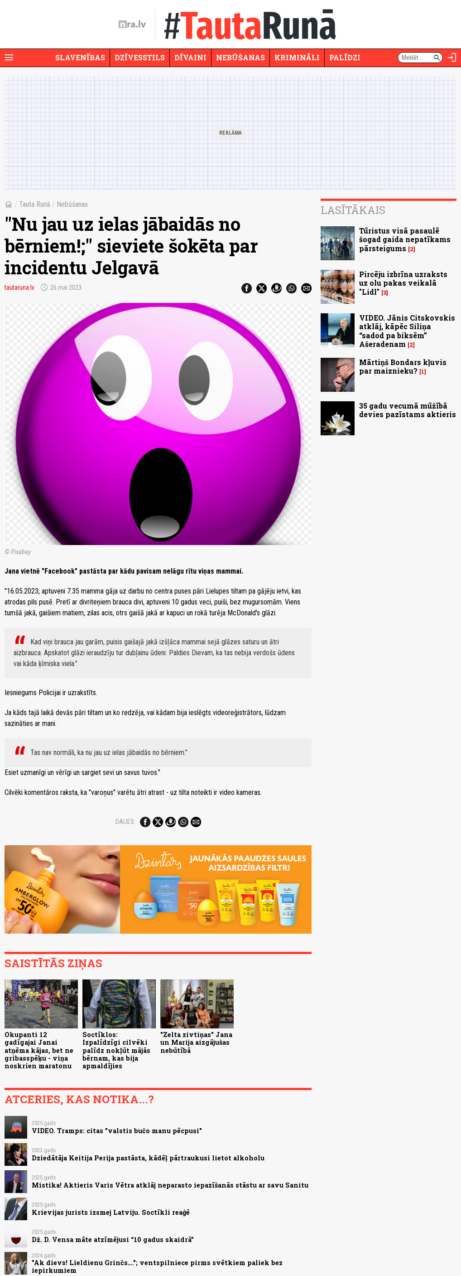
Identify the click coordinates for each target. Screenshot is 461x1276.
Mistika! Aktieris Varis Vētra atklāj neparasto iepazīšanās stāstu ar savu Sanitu (170, 1185)
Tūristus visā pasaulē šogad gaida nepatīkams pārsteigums (405, 239)
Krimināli (297, 57)
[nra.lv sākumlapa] (132, 24)
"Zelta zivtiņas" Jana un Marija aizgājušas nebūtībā (196, 1042)
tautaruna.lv (19, 287)
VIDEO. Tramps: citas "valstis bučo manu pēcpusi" (117, 1130)
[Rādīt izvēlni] (9, 58)
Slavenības (80, 57)
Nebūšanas (240, 57)
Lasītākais (353, 210)
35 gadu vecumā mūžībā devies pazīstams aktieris (407, 410)
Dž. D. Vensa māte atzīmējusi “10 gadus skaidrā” (113, 1239)
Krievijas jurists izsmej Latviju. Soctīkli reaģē (111, 1212)
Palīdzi (344, 57)
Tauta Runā (34, 204)
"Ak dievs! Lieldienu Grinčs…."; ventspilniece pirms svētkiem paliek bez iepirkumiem (157, 1266)
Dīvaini (190, 57)
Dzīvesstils (140, 57)
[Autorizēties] (452, 58)
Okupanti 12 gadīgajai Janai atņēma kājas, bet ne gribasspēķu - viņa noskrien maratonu (39, 1050)
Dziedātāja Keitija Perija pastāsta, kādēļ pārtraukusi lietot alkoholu (148, 1158)
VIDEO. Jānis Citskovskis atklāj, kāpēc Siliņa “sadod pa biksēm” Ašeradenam (407, 331)
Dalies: (125, 821)
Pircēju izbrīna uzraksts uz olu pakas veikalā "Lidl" (403, 282)
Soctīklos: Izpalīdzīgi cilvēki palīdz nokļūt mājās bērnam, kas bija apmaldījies (116, 1050)
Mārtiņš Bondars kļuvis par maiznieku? (403, 366)
